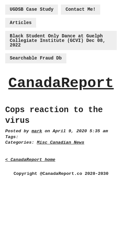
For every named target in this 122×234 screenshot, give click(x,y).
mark (37, 131)
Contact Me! (80, 9)
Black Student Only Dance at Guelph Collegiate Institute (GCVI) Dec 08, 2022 (57, 40)
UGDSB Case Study (31, 9)
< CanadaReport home (30, 159)
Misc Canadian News (60, 142)
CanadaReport (61, 83)
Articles (21, 22)
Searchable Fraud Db (36, 58)
